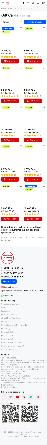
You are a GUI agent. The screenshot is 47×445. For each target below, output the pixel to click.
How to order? (7, 339)
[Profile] (32, 3)
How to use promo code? (11, 342)
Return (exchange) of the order (14, 325)
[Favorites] (37, 3)
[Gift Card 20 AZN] (35, 77)
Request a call (9, 281)
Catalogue (12, 8)
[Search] (22, 3)
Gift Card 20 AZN (31, 93)
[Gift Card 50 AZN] (35, 37)
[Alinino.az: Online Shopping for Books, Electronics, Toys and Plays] (7, 3)
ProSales (18, 436)
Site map (23, 434)
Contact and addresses (11, 304)
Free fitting (5, 328)
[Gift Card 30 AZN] (12, 77)
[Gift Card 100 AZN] (12, 37)
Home (3, 8)
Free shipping (7, 335)
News (3, 307)
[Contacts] (27, 3)
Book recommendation (10, 314)
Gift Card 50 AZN (31, 54)
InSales (36, 436)
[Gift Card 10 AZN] (12, 116)
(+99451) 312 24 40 (12, 268)
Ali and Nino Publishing (10, 318)
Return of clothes (8, 332)
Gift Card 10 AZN (8, 132)
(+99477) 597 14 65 (12, 273)
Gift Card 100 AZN (8, 54)
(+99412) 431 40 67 (12, 276)
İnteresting (5, 311)
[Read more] (5, 240)
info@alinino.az (10, 287)
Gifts (20, 8)
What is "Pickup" (8, 349)
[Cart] (43, 3)
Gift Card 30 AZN (8, 93)
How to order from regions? (12, 346)
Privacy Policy (7, 321)
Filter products (34, 22)
